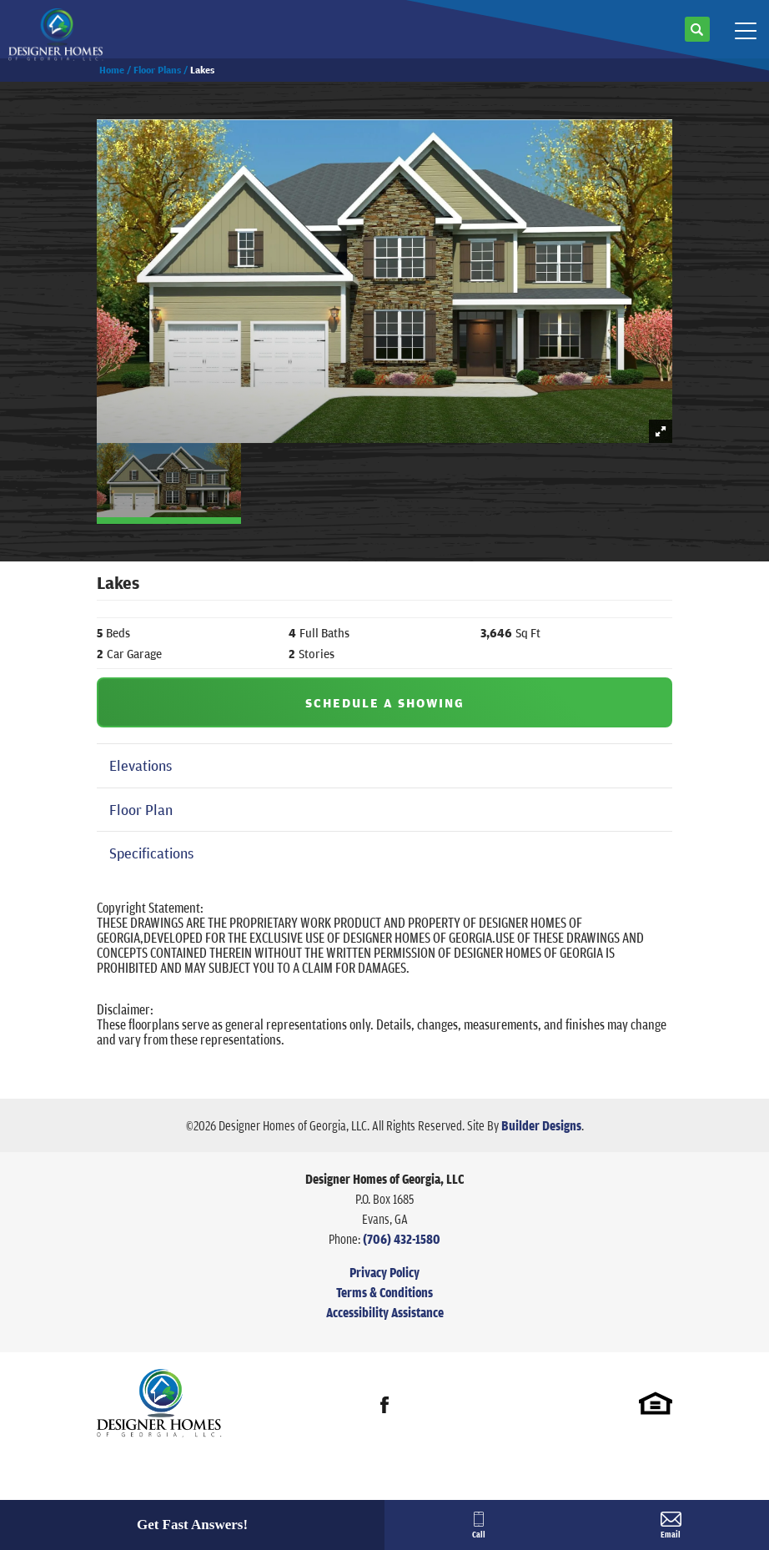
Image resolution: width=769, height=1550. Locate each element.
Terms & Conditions (384, 1292)
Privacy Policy (384, 1272)
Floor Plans (157, 69)
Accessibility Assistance (385, 1312)
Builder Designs (541, 1125)
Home (111, 69)
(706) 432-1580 (401, 1239)
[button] (697, 36)
